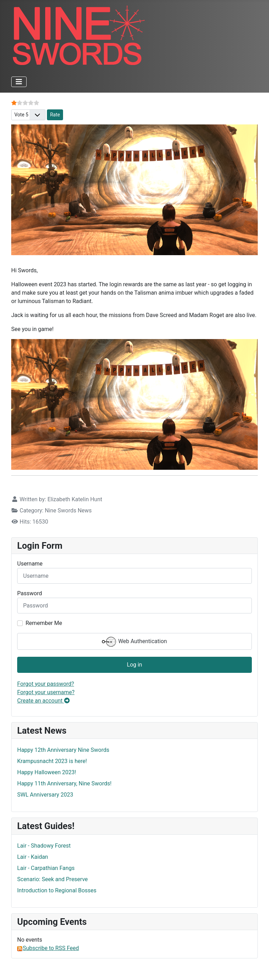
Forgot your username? (46, 692)
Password (29, 593)
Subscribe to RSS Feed (48, 948)
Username (30, 563)
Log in (134, 664)
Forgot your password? (45, 684)
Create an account (43, 700)
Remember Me (44, 623)
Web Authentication (134, 642)
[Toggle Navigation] (19, 82)
